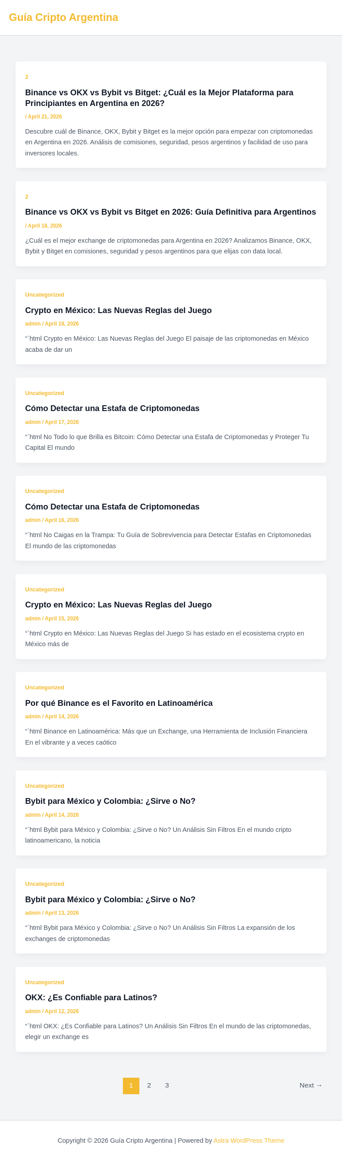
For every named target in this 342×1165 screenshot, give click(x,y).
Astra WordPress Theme (248, 1140)
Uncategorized (44, 294)
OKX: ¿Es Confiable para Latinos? (91, 997)
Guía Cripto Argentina (63, 17)
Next (311, 1085)
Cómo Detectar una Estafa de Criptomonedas (112, 408)
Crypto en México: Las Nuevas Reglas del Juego (118, 310)
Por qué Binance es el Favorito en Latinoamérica (118, 703)
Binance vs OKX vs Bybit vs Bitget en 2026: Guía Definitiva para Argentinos (170, 211)
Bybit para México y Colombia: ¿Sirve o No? (110, 801)
